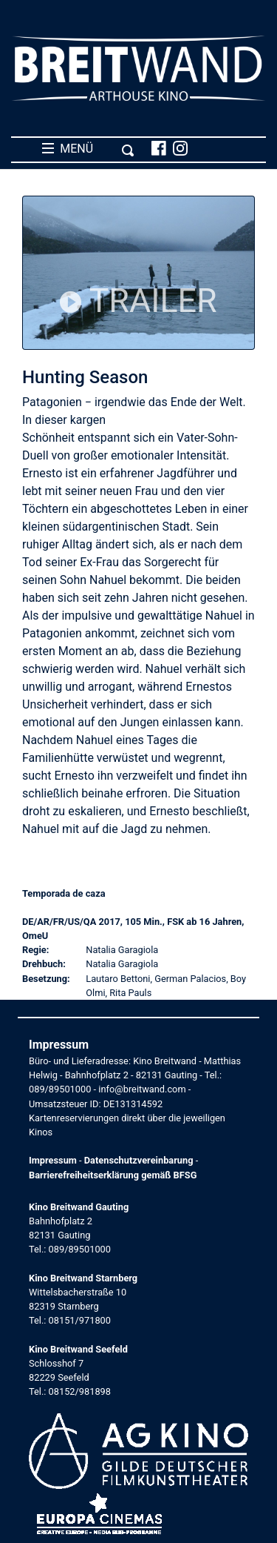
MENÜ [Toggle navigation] (88, 149)
